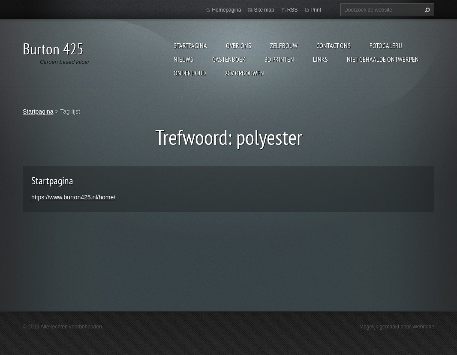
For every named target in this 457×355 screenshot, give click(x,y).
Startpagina (190, 45)
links (320, 59)
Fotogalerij (386, 45)
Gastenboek (229, 59)
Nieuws (183, 59)
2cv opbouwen (244, 73)
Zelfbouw (284, 45)
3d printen (279, 59)
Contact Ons (333, 45)
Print (315, 10)
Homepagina (226, 10)
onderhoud (190, 73)
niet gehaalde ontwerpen (383, 59)
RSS (292, 10)
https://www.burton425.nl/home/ (73, 197)
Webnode (423, 327)
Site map (264, 10)
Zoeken (426, 9)
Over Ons (238, 45)
